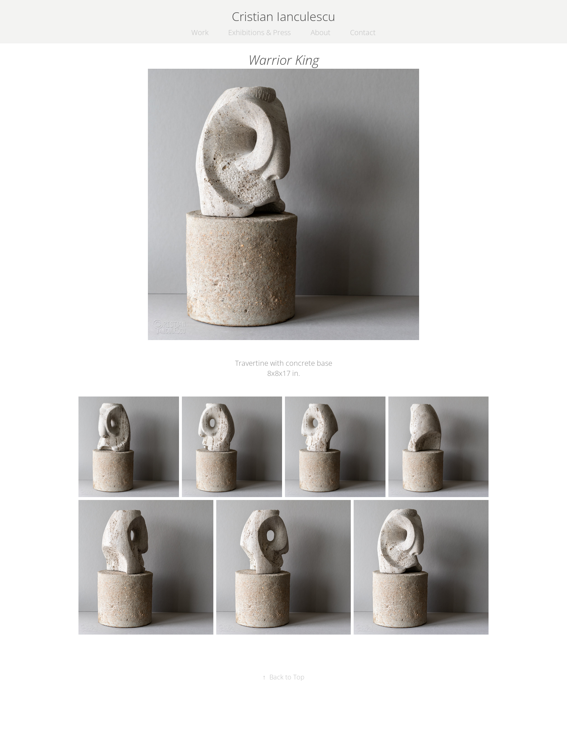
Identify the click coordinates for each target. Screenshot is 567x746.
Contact (363, 32)
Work (200, 32)
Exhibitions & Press (259, 32)
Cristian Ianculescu (283, 16)
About (321, 32)
